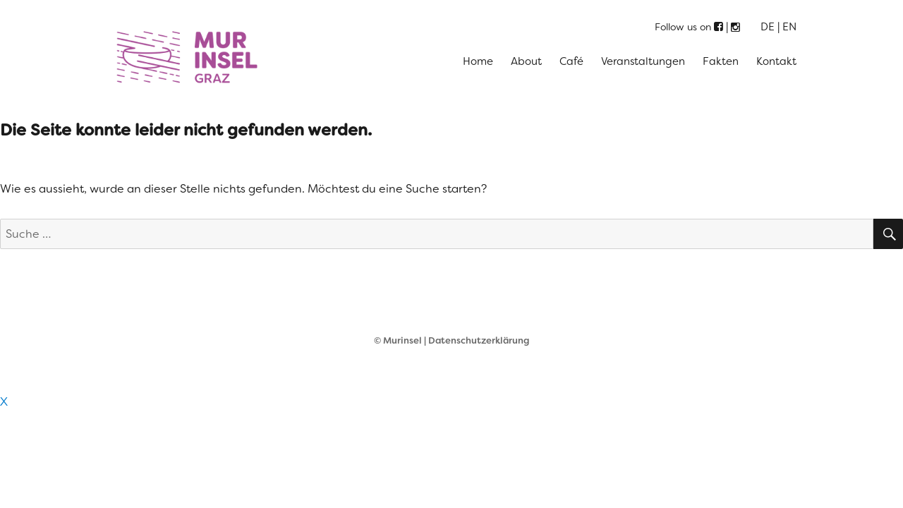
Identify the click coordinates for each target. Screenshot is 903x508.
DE (767, 27)
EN (789, 27)
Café (571, 61)
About (526, 61)
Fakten (721, 61)
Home (478, 61)
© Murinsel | (401, 340)
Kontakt (776, 61)
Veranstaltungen (643, 61)
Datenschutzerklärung (478, 340)
